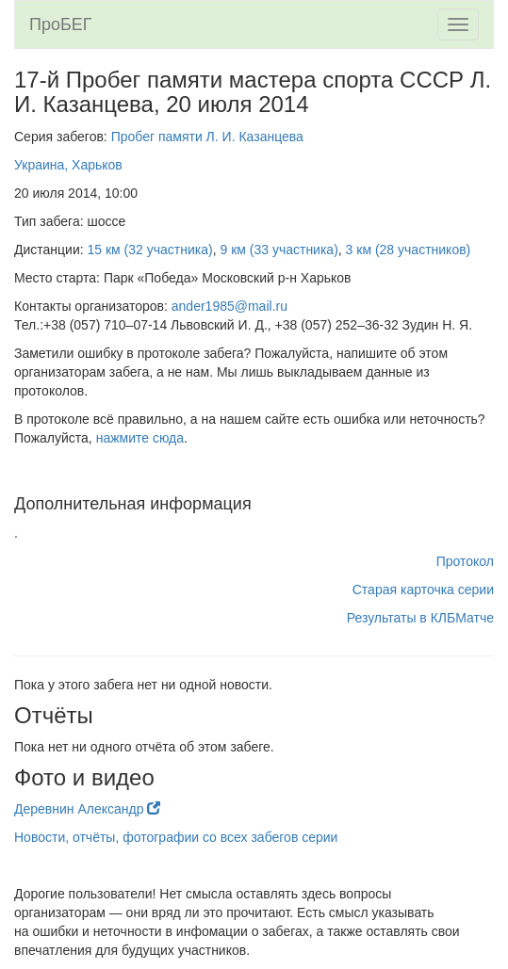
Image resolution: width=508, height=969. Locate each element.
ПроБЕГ (60, 24)
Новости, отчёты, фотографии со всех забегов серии (175, 837)
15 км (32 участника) (150, 249)
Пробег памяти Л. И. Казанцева (207, 136)
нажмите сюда (140, 437)
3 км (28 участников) (408, 249)
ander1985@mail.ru (229, 306)
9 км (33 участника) (278, 249)
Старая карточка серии (423, 589)
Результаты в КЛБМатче (420, 617)
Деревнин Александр (87, 808)
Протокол (465, 561)
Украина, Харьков (68, 164)
